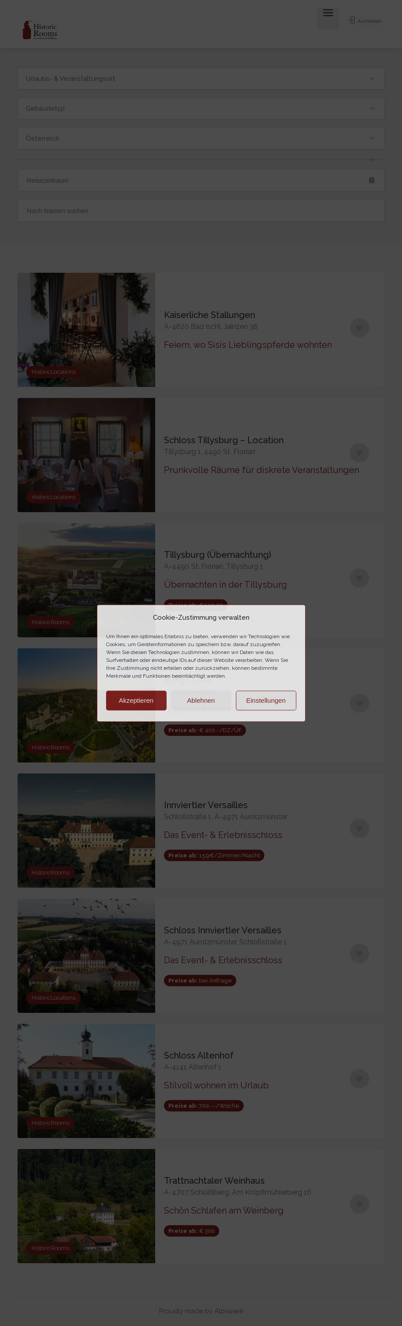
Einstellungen (265, 700)
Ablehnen (201, 700)
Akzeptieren (136, 700)
